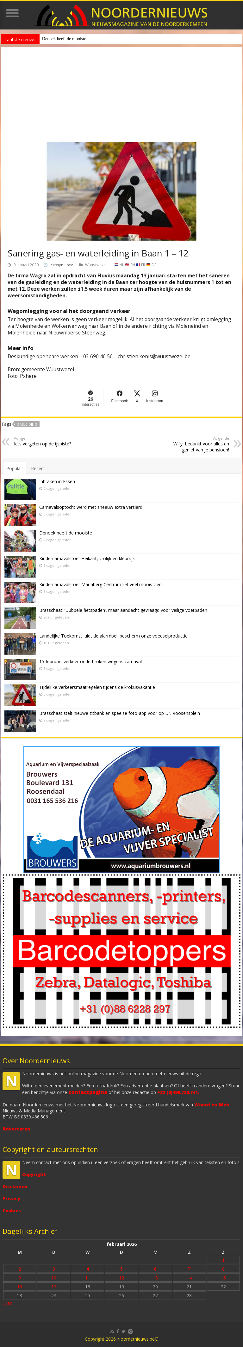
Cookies (12, 1211)
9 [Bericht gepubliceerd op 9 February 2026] (19, 1278)
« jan (7, 1303)
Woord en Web (211, 1105)
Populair (14, 468)
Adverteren (16, 1129)
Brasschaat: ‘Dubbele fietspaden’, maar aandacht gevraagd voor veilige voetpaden (123, 610)
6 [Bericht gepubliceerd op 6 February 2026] (155, 1269)
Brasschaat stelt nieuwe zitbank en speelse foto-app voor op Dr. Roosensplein (119, 713)
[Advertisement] (121, 94)
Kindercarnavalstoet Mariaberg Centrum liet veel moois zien (100, 584)
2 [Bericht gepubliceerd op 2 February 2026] (19, 1269)
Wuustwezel (96, 264)
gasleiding (27, 424)
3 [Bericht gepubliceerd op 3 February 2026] (54, 1269)
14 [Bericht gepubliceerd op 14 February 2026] (189, 1278)
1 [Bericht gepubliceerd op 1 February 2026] (223, 1260)
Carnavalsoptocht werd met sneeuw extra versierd (90, 507)
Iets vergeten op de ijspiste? (46, 441)
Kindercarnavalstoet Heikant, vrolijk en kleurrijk (87, 558)
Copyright (34, 1174)
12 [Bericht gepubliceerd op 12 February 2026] (121, 1278)
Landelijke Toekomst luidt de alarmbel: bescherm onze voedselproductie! (114, 636)
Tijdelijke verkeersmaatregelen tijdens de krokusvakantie (97, 687)
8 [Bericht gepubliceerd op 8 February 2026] (223, 1269)
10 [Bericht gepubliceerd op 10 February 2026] (53, 1278)
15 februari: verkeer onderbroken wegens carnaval (90, 661)
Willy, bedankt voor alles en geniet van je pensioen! (196, 444)
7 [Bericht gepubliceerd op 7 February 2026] (189, 1269)
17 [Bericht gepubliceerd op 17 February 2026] (53, 1287)
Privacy (11, 1198)
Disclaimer (15, 1186)
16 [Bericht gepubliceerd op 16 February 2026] (19, 1287)
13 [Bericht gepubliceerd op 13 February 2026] (155, 1278)
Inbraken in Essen (57, 481)
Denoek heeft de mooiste (64, 38)
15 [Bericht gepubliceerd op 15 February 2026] (223, 1278)
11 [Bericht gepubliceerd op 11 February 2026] (87, 1278)
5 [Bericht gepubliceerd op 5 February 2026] (121, 1269)
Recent (38, 468)
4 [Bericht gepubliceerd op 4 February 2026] (87, 1269)
